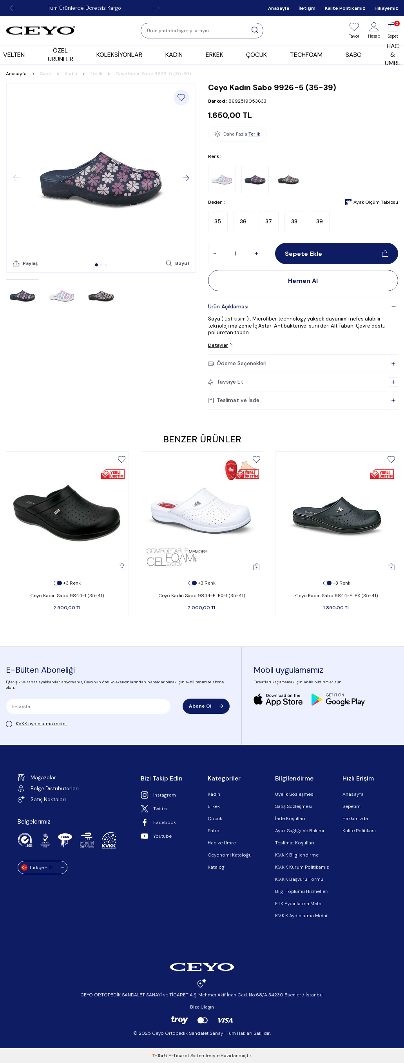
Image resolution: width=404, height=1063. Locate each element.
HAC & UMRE (393, 54)
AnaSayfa (278, 8)
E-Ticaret (178, 1055)
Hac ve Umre (222, 843)
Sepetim (351, 806)
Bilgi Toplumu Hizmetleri (301, 891)
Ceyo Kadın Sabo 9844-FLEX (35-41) (336, 595)
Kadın (71, 74)
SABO (354, 55)
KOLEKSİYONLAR (119, 55)
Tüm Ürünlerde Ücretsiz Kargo (84, 8)
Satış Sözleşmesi (293, 806)
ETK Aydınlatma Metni (298, 903)
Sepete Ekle (336, 254)
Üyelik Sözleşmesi (295, 794)
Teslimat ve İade (233, 400)
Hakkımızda (355, 818)
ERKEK (214, 55)
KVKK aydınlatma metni (41, 724)
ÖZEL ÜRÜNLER (60, 54)
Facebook (158, 822)
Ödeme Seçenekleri (237, 363)
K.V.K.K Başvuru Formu (299, 879)
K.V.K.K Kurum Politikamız (302, 867)
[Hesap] (374, 30)
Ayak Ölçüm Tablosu (371, 202)
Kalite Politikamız (345, 8)
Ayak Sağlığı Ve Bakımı (299, 831)
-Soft (160, 1055)
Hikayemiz (386, 8)
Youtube (156, 836)
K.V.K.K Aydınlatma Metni (301, 916)
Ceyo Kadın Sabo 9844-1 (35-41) (67, 595)
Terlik (96, 74)
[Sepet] (393, 30)
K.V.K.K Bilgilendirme (297, 855)
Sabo (45, 74)
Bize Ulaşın (202, 1007)
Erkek (214, 806)
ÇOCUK (256, 55)
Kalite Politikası (359, 831)
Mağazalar (37, 777)
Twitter (154, 809)
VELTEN (14, 55)
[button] (96, 264)
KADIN (174, 55)
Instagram (158, 795)
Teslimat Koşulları (294, 843)
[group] (101, 177)
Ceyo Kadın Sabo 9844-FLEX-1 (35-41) (201, 595)
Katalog (216, 867)
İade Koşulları (290, 818)
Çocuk (215, 818)
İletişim (307, 8)
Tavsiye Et (225, 381)
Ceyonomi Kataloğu (230, 855)
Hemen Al (303, 281)
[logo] (41, 31)
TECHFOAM (306, 55)
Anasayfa (16, 74)
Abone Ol (206, 706)
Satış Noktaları (42, 799)
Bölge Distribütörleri (48, 788)
